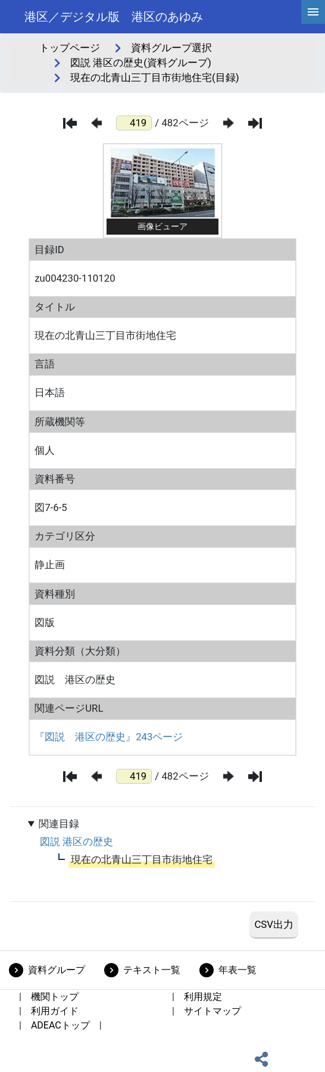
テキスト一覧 (151, 970)
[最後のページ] (255, 123)
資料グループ (56, 970)
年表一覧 (237, 970)
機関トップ (55, 996)
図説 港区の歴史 (76, 841)
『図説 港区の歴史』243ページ (109, 737)
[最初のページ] (70, 123)
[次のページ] (228, 123)
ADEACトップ (60, 1025)
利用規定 (203, 996)
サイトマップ (212, 1011)
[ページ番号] (134, 123)
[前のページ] (96, 123)
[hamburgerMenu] (313, 12)
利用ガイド (55, 1011)
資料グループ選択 (171, 48)
